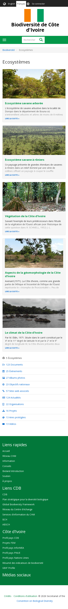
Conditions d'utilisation (25, 596)
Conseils (6, 466)
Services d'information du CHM (18, 514)
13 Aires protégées (14, 417)
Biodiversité (8, 49)
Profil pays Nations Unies (15, 557)
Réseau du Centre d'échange (17, 509)
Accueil (6, 450)
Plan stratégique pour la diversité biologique (25, 499)
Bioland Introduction (13, 471)
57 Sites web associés (15, 390)
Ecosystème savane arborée (24, 103)
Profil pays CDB (10, 537)
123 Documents (12, 364)
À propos (7, 481)
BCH (4, 519)
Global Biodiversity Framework (18, 504)
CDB (4, 494)
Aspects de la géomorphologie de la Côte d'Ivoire (33, 274)
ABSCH (6, 524)
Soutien (6, 476)
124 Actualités (11, 397)
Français (21, 3)
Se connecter (38, 3)
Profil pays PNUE (11, 552)
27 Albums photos (13, 377)
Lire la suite (11, 118)
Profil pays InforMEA (13, 547)
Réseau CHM (9, 455)
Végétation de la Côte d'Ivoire (25, 216)
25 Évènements (12, 371)
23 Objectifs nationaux (16, 384)
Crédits (7, 596)
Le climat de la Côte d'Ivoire (23, 332)
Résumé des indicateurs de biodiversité (22, 562)
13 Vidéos (9, 423)
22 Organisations (13, 404)
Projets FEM (8, 542)
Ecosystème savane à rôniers (24, 159)
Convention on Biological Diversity (35, 600)
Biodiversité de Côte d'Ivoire (35, 27)
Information (8, 460)
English (11, 3)
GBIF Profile (8, 567)
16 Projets (9, 410)
